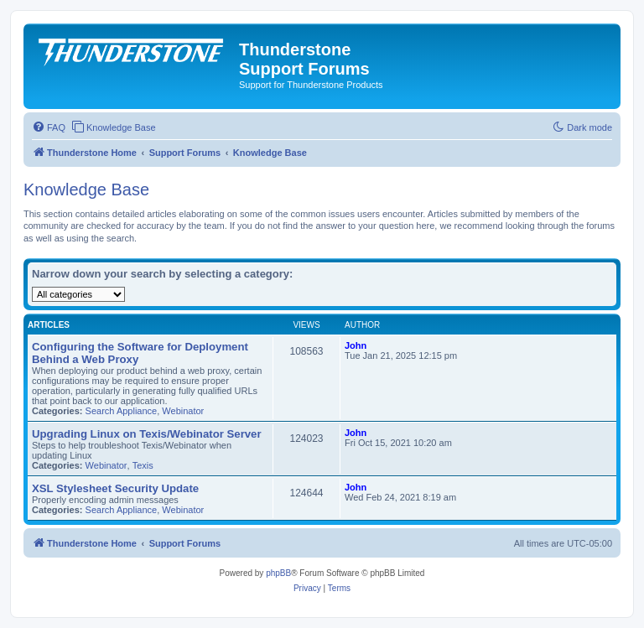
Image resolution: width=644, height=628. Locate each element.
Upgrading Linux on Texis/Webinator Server (147, 434)
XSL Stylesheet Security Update (115, 488)
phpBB (278, 573)
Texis (142, 465)
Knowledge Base (86, 189)
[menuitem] (48, 127)
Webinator (183, 411)
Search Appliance (122, 411)
